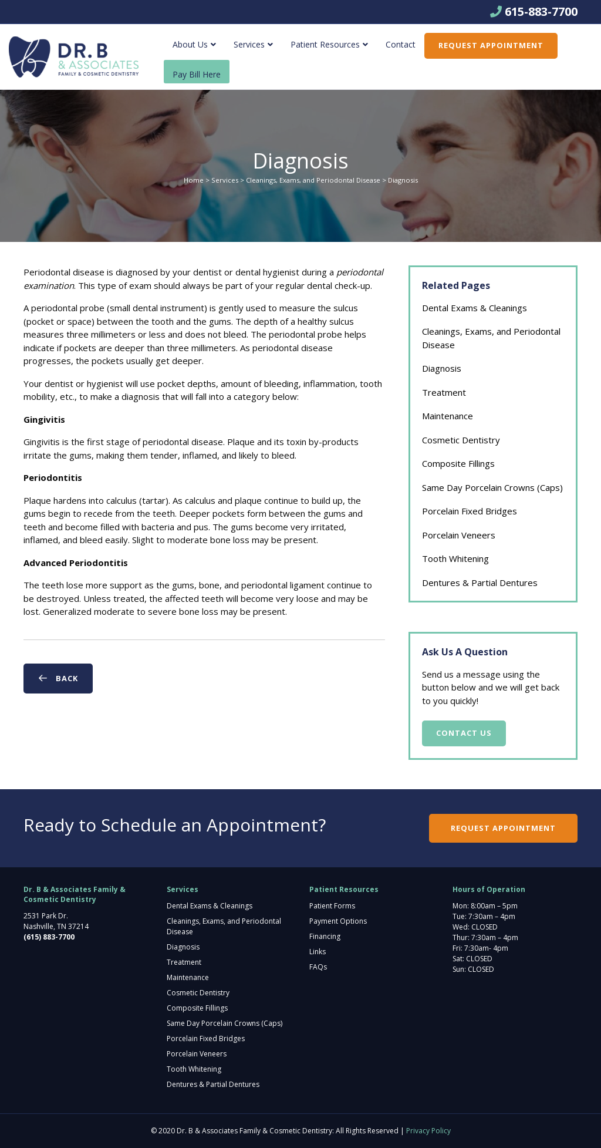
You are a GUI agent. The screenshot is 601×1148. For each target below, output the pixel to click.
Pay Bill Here (197, 74)
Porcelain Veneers (458, 535)
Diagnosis (441, 368)
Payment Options (338, 921)
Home (194, 180)
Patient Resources (325, 44)
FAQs (318, 967)
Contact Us (464, 733)
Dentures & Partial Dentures (480, 582)
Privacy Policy (428, 1131)
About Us (190, 44)
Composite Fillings (458, 463)
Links (317, 952)
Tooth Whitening (455, 558)
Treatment (444, 392)
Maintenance (447, 416)
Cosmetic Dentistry (461, 440)
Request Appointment (490, 45)
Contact (401, 44)
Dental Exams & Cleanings (474, 308)
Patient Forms (332, 906)
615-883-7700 (541, 11)
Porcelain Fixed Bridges (469, 511)
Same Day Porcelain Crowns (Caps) (492, 487)
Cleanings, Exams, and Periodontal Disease (313, 180)
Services (249, 44)
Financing (324, 936)
